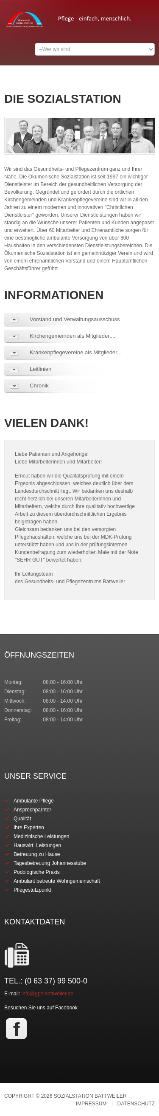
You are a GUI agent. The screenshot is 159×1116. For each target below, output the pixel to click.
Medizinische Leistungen (41, 836)
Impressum (91, 1104)
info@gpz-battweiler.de (47, 994)
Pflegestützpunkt (32, 890)
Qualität (22, 819)
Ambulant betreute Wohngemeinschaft (57, 881)
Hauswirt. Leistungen (37, 845)
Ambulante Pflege (34, 801)
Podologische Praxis (37, 872)
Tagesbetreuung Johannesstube (50, 863)
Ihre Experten (29, 828)
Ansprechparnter (32, 810)
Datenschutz (136, 1104)
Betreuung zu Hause (37, 854)
